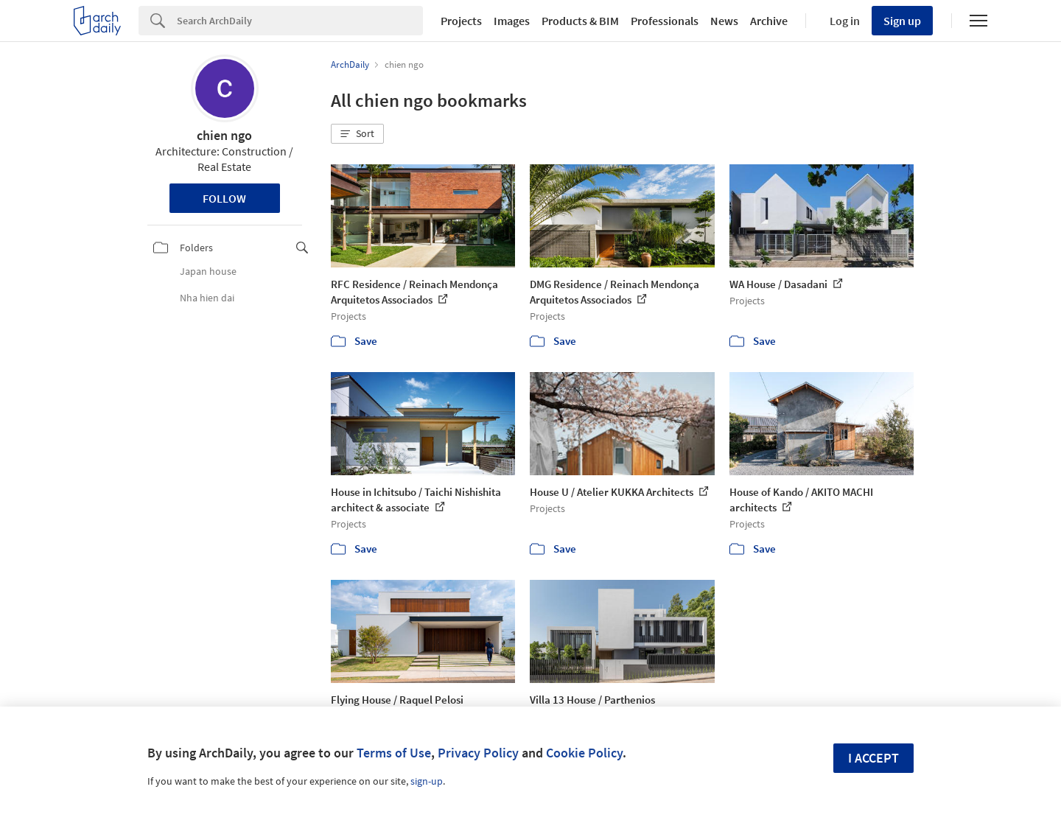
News (724, 21)
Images (512, 21)
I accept (873, 757)
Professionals (664, 21)
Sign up (902, 20)
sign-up (426, 781)
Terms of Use (394, 752)
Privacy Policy (478, 752)
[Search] (300, 20)
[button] (357, 134)
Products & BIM (580, 21)
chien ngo (224, 135)
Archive (769, 21)
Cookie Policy (584, 752)
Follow (224, 198)
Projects (461, 21)
